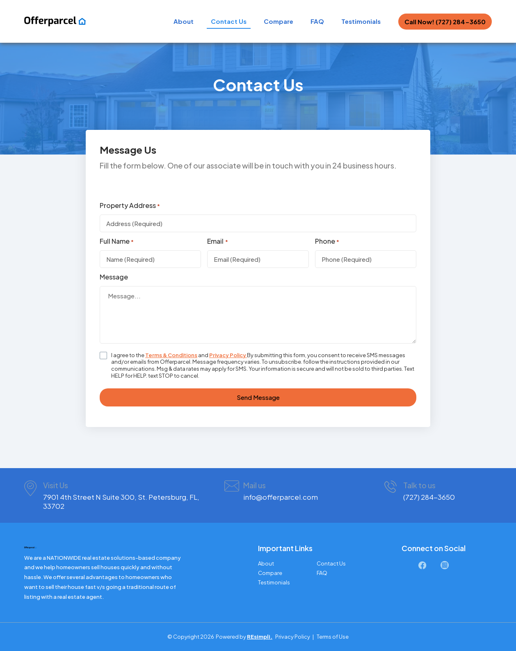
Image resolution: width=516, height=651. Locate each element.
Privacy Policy (228, 355)
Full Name (117, 241)
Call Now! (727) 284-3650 (445, 21)
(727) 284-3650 (429, 496)
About (184, 21)
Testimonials (361, 21)
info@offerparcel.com (280, 496)
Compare (278, 21)
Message (114, 276)
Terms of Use (333, 636)
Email (217, 241)
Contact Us (229, 21)
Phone (327, 241)
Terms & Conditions (171, 355)
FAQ (317, 21)
